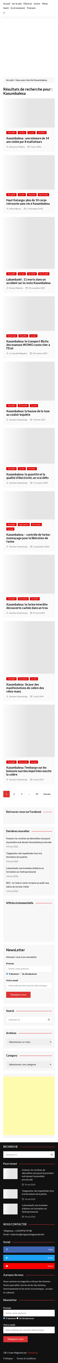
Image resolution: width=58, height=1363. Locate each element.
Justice (37, 3)
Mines (45, 3)
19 (37, 794)
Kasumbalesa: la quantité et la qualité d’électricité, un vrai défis (27, 476)
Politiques (8, 1358)
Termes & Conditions (26, 1358)
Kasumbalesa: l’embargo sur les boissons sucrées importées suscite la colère (28, 771)
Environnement (18, 8)
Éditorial (27, 3)
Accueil (6, 3)
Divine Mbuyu (15, 208)
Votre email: (29, 984)
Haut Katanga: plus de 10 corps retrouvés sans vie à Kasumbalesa (28, 201)
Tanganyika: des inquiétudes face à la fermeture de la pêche (24, 855)
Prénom (10, 963)
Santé (6, 8)
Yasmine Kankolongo (18, 419)
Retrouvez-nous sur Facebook (23, 811)
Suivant (47, 794)
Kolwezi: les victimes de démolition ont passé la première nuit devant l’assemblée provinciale (28, 840)
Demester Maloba (17, 147)
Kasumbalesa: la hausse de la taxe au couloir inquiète (28, 412)
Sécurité (31, 194)
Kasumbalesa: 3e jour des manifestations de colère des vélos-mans (25, 688)
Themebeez (32, 1352)
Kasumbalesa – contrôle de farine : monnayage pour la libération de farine (28, 538)
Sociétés (41, 132)
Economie (12, 336)
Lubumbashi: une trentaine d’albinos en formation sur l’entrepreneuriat (25, 870)
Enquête (23, 336)
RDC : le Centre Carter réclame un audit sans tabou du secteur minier (27, 884)
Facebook (4, 13)
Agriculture (23, 524)
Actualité (11, 132)
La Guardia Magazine (18, 353)
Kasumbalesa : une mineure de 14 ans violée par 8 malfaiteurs (27, 139)
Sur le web (17, 3)
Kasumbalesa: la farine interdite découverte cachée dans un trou (27, 606)
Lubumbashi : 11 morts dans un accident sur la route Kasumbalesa (28, 281)
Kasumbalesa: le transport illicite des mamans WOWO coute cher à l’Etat (28, 345)
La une (31, 132)
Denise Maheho (16, 288)
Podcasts (31, 8)
